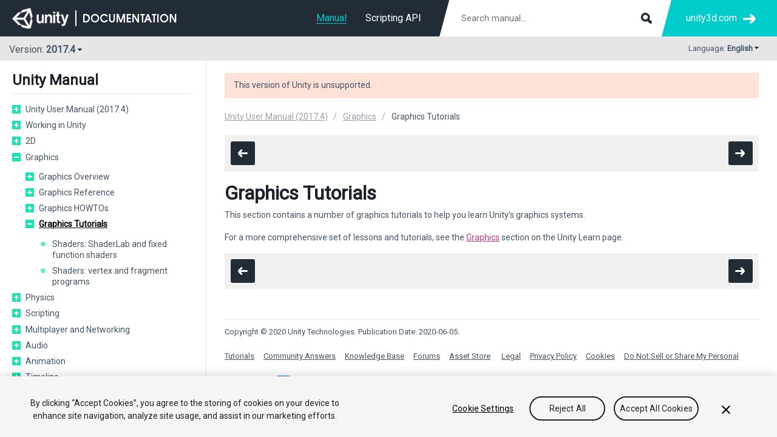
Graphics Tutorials (73, 224)
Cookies (600, 356)
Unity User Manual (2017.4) (77, 109)
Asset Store (469, 356)
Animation (45, 361)
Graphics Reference (77, 192)
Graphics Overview (74, 176)
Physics (40, 297)
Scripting (42, 313)
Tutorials (239, 356)
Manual (331, 18)
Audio (36, 345)
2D (30, 141)
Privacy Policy (553, 356)
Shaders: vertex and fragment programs (110, 276)
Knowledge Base (374, 356)
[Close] (726, 409)
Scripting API (393, 18)
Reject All (567, 408)
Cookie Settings (483, 408)
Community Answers (299, 356)
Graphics (42, 157)
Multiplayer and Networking (77, 329)
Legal (511, 356)
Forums (426, 356)
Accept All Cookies (656, 408)
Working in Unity (55, 125)
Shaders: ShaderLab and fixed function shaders (109, 249)
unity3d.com (711, 18)
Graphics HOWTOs (74, 208)
